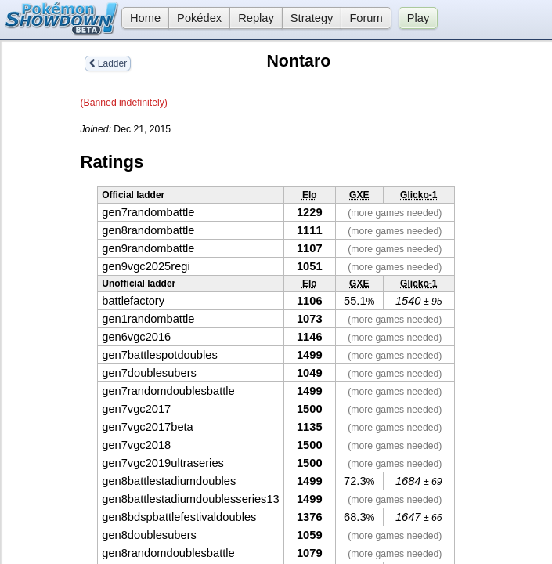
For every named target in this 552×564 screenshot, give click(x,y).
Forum (365, 18)
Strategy (312, 18)
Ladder (108, 63)
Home (141, 18)
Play (418, 18)
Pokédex (199, 18)
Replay (256, 18)
